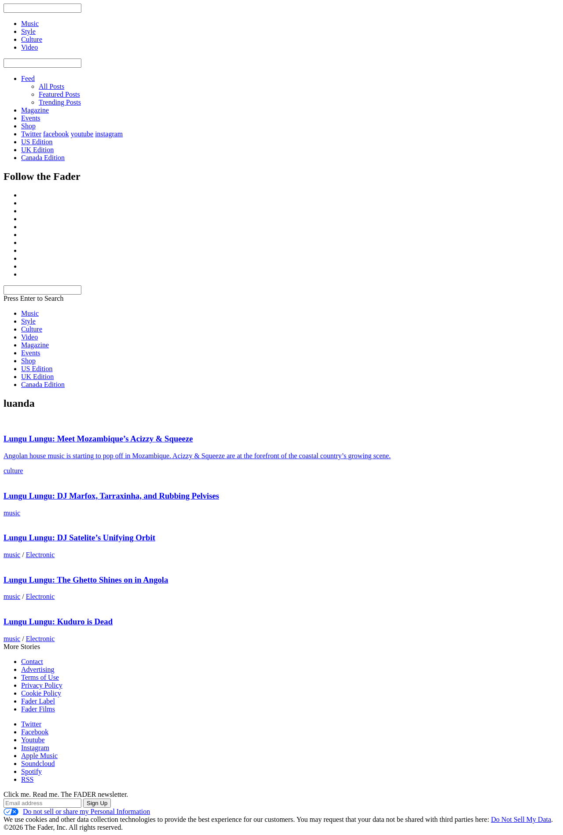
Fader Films (38, 709)
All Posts (51, 86)
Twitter (31, 134)
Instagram (35, 747)
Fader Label (38, 701)
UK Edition (37, 149)
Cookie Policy (41, 693)
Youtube (33, 740)
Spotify (31, 771)
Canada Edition (43, 157)
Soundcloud (38, 763)
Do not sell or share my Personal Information (77, 812)
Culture (31, 329)
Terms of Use (40, 677)
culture (13, 470)
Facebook (34, 732)
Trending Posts (60, 102)
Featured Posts (59, 94)
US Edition (37, 142)
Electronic (40, 554)
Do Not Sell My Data (521, 819)
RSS (27, 779)
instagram (109, 134)
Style (28, 321)
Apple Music (39, 755)
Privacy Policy (41, 685)
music (12, 513)
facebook (56, 134)
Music (30, 313)
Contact (32, 661)
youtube (82, 134)
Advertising (38, 669)
